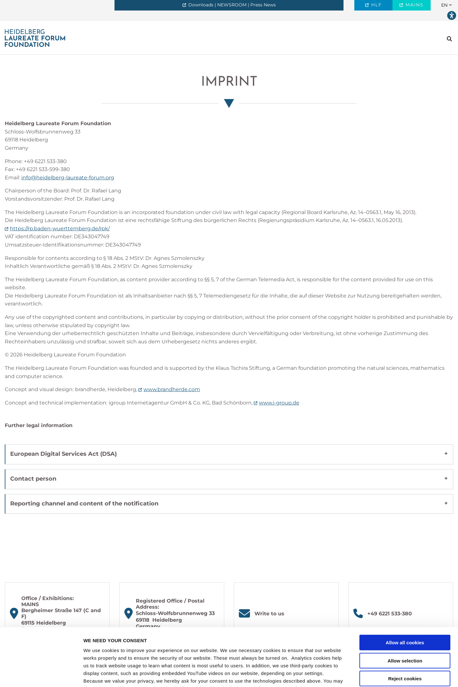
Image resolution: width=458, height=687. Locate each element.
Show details (334, 674)
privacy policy (100, 649)
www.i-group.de (279, 403)
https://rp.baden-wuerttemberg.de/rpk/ (60, 228)
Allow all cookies (405, 588)
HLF (375, 5)
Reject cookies (404, 624)
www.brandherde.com (171, 389)
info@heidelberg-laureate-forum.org (67, 178)
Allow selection (404, 606)
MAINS (414, 5)
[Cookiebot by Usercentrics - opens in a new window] (41, 674)
